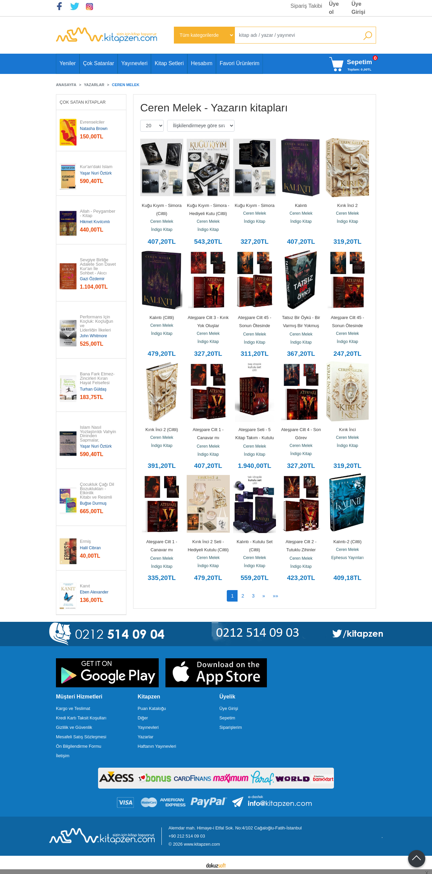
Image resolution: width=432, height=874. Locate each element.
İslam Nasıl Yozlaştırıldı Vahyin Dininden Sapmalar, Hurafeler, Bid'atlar (98, 436)
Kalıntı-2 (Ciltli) (347, 541)
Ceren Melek (161, 221)
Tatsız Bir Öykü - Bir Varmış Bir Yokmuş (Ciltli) (301, 325)
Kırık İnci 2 (347, 205)
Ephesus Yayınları (347, 557)
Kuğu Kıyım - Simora (254, 205)
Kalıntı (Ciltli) (162, 317)
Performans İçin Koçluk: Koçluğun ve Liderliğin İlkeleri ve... (97, 326)
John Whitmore (93, 336)
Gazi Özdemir (92, 278)
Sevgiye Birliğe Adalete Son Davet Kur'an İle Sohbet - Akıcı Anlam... (98, 269)
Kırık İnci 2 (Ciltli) (162, 429)
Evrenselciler (92, 122)
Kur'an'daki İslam (96, 167)
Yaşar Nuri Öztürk (96, 173)
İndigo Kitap (161, 229)
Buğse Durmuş (93, 503)
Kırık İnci (347, 429)
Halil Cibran (90, 548)
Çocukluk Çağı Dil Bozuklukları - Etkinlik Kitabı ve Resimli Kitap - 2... (97, 493)
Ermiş (85, 541)
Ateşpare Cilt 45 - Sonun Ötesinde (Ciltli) (255, 325)
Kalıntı (301, 205)
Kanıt (85, 586)
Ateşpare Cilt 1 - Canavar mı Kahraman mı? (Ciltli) (208, 437)
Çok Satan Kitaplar (83, 102)
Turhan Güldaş (93, 389)
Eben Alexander (94, 592)
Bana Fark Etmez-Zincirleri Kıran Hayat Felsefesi (97, 378)
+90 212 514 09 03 (186, 836)
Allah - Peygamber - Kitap (98, 213)
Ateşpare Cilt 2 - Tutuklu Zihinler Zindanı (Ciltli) (301, 549)
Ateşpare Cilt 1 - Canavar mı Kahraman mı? (162, 549)
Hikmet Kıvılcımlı (95, 221)
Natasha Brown (93, 128)
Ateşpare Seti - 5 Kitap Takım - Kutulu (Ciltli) (255, 437)
